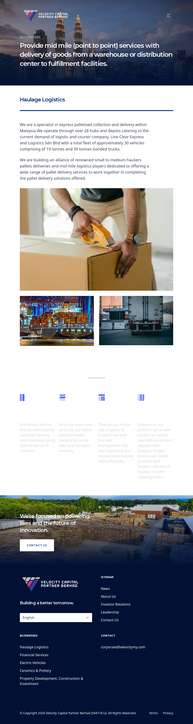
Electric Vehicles (33, 662)
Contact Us (37, 545)
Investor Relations (115, 604)
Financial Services (34, 654)
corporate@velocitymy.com (123, 647)
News (105, 588)
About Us (108, 596)
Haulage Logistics (34, 647)
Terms (153, 713)
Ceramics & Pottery (35, 670)
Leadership (110, 612)
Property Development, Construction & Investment (51, 681)
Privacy (168, 713)
